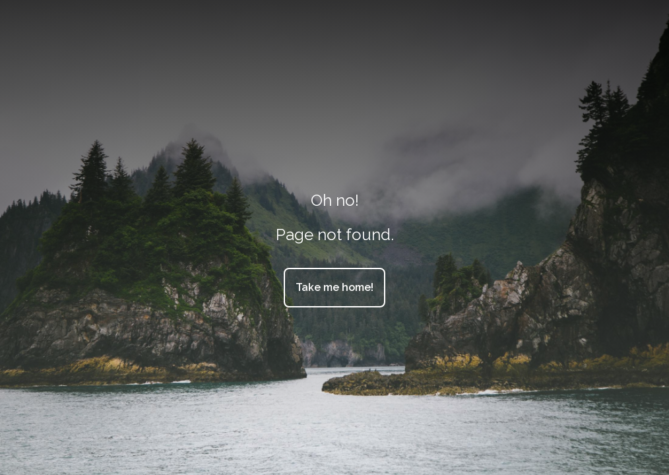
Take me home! (334, 287)
